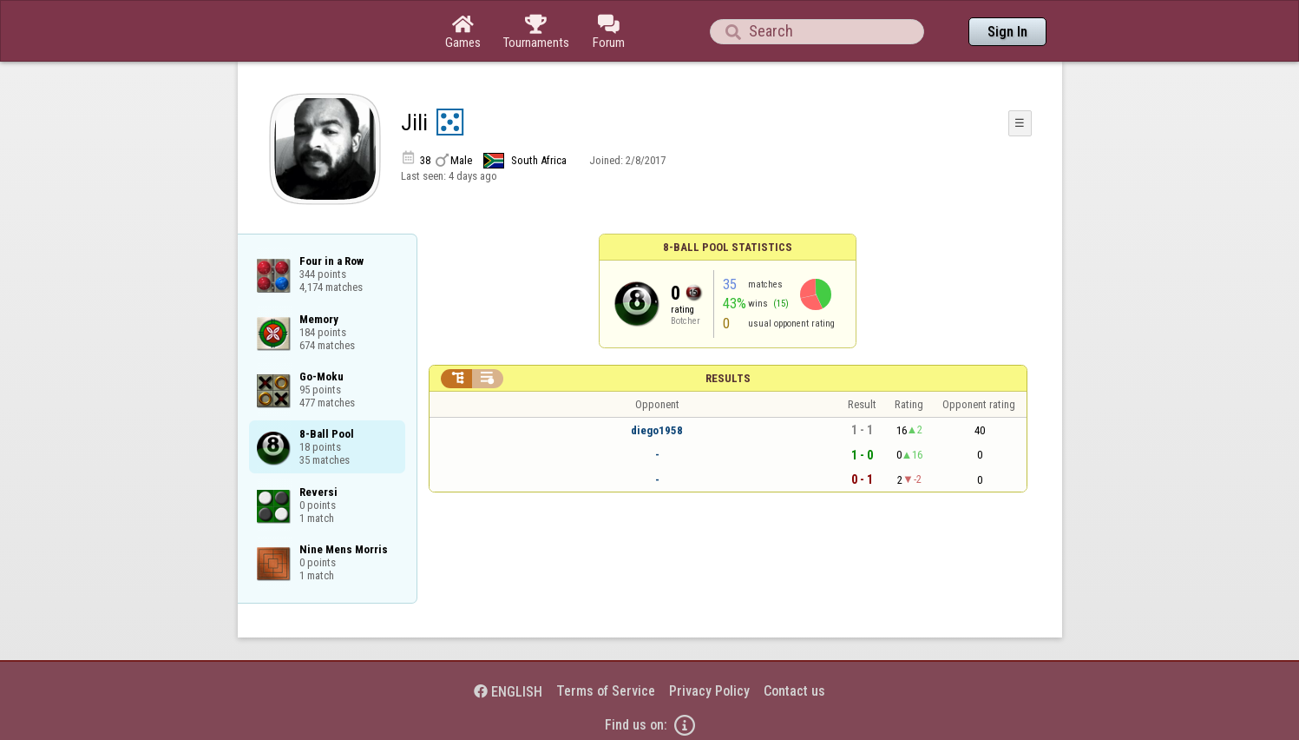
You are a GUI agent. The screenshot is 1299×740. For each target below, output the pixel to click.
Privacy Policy (709, 691)
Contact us (794, 691)
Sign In (1007, 31)
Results (728, 378)
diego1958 (657, 430)
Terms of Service (605, 691)
